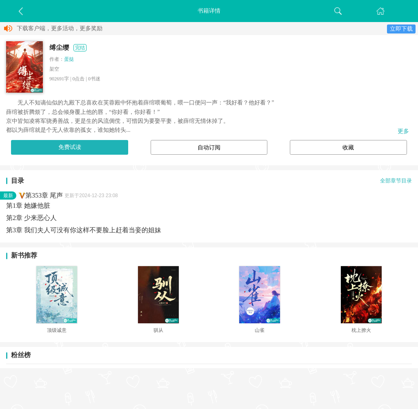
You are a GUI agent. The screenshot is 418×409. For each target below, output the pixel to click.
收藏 (348, 147)
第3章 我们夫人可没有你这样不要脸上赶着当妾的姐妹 (83, 230)
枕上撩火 (361, 330)
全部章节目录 (396, 181)
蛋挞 (69, 59)
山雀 (260, 330)
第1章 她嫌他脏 (28, 205)
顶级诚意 (57, 330)
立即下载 (401, 29)
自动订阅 (209, 147)
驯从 (158, 330)
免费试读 (69, 147)
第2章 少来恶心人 (31, 217)
